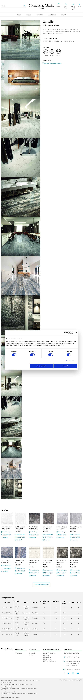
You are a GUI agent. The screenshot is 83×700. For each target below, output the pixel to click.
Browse (28, 15)
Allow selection (41, 366)
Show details (70, 360)
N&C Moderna (47, 657)
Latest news (18, 653)
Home (19, 15)
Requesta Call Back (73, 8)
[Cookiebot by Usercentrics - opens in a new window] (65, 333)
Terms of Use (8, 682)
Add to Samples (6, 532)
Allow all (65, 366)
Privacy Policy (32, 680)
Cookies (20, 680)
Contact (63, 15)
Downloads (4, 537)
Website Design (75, 680)
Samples (58, 6)
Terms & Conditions (5, 680)
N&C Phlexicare (47, 659)
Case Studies (52, 15)
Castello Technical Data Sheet (52, 63)
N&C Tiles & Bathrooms (49, 661)
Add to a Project (6, 534)
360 (81, 680)
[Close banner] (76, 332)
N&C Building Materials (49, 653)
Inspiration (39, 15)
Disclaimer (25, 680)
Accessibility (14, 680)
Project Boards (65, 7)
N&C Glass (46, 655)
